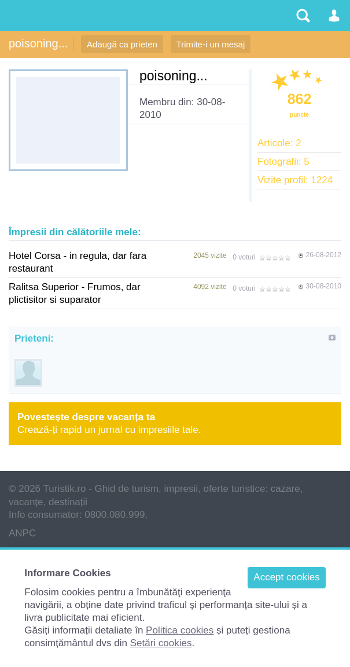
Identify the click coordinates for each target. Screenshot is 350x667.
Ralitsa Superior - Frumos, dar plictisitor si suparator (75, 293)
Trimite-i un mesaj (210, 44)
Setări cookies (161, 643)
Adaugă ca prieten (122, 44)
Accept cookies (286, 577)
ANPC (22, 533)
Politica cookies (179, 630)
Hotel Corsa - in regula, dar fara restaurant (77, 262)
